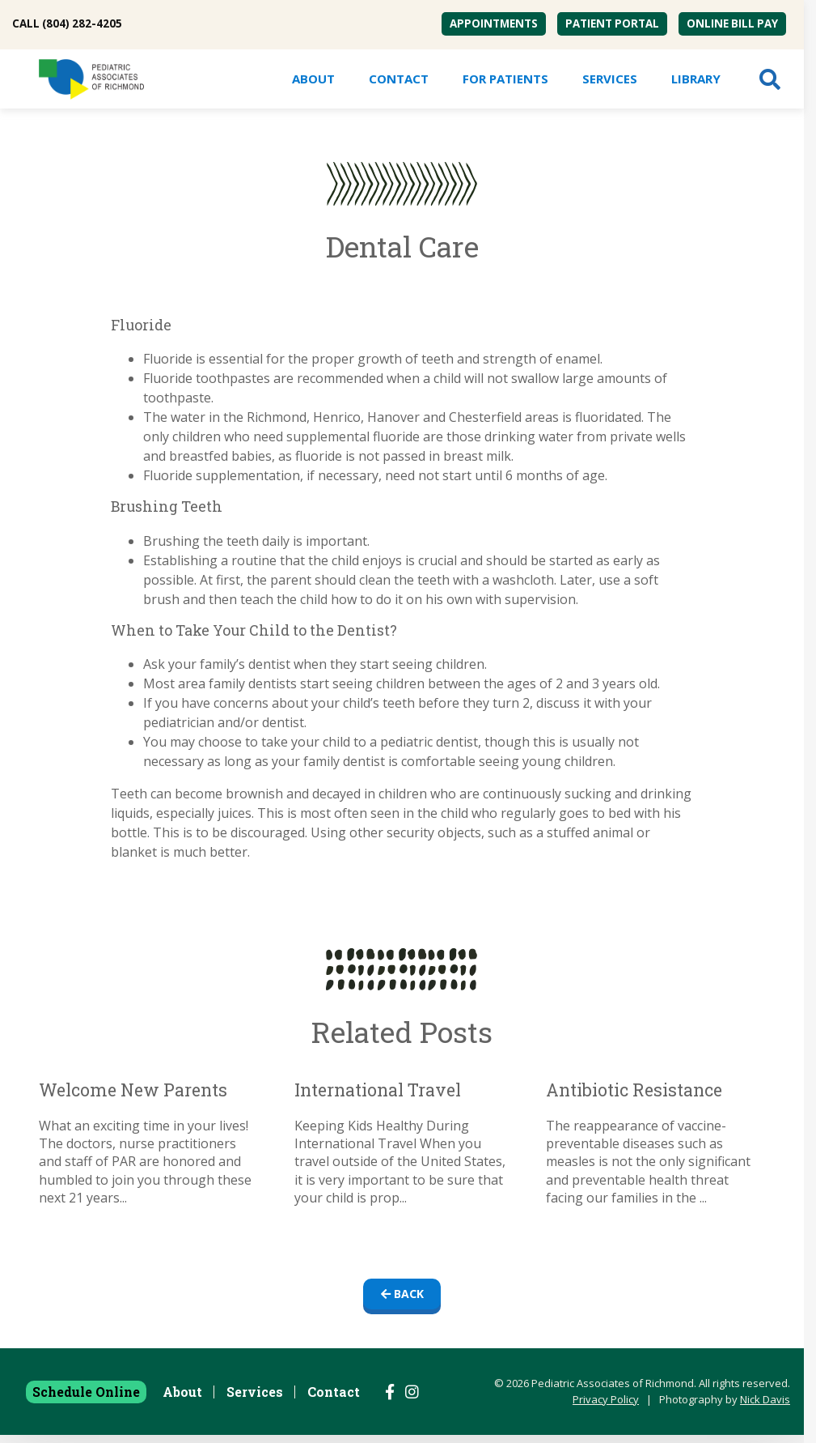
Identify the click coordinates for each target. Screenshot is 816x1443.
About (313, 78)
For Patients (505, 78)
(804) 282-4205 (82, 23)
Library (696, 78)
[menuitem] (494, 23)
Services (609, 78)
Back (402, 1297)
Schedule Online (86, 1399)
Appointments (494, 23)
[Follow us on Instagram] (412, 1400)
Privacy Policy (606, 1407)
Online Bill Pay (732, 23)
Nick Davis (765, 1407)
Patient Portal (612, 23)
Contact (399, 78)
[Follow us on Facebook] (390, 1400)
